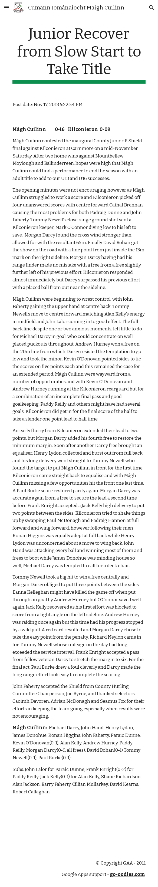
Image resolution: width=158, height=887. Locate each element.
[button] (6, 7)
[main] (78, 54)
